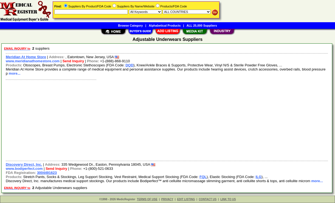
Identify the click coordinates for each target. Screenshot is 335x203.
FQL (203, 177)
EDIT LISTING (186, 199)
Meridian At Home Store (26, 57)
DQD (129, 65)
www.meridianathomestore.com (33, 61)
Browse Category (130, 25)
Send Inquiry (73, 61)
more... (15, 73)
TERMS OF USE (147, 199)
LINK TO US (228, 199)
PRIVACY (167, 199)
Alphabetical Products (165, 25)
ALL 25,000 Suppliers (202, 25)
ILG (258, 177)
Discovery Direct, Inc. (24, 164)
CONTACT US (207, 199)
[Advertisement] (167, 119)
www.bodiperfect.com (24, 169)
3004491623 (47, 173)
